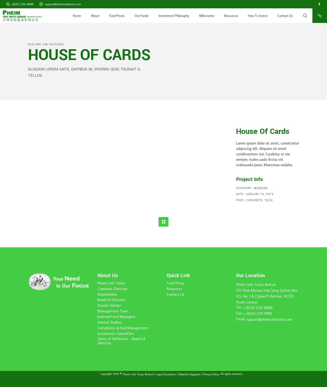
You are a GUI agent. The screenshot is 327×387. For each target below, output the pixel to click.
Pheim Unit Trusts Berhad (256, 284)
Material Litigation (189, 374)
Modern (261, 188)
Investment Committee (115, 334)
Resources (174, 289)
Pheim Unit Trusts (111, 283)
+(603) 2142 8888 (22, 4)
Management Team (112, 311)
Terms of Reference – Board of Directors (121, 341)
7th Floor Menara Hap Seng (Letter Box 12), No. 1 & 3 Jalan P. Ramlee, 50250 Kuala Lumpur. (266, 296)
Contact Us (175, 294)
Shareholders (107, 294)
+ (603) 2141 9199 (257, 313)
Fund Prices (175, 283)
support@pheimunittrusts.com (63, 4)
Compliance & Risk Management (122, 328)
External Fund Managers (116, 317)
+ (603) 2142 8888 (257, 307)
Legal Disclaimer (166, 374)
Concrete (254, 200)
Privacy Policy (211, 374)
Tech (268, 200)
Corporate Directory (112, 289)
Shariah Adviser (109, 305)
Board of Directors (111, 300)
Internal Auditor (109, 322)
